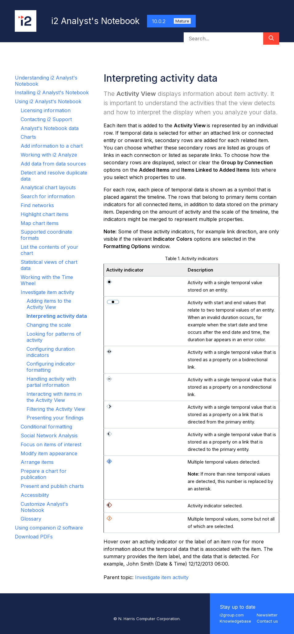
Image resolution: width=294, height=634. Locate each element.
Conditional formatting (46, 426)
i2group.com (232, 614)
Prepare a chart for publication (44, 474)
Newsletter (267, 614)
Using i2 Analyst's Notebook (48, 101)
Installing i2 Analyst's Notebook (52, 92)
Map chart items (40, 223)
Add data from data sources (53, 164)
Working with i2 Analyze (49, 155)
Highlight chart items (44, 214)
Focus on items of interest (51, 444)
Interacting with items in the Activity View (54, 397)
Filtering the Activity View (56, 409)
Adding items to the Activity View (49, 304)
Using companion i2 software (49, 528)
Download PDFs (34, 537)
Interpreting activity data (57, 316)
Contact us (267, 621)
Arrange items (37, 462)
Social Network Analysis (49, 435)
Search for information (48, 196)
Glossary (31, 519)
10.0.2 (171, 21)
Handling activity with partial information (51, 382)
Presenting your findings (55, 418)
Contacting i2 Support (46, 119)
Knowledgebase (235, 621)
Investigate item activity (47, 292)
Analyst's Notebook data (50, 128)
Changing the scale (49, 325)
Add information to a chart (52, 146)
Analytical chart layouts (48, 187)
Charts (28, 137)
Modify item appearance (49, 453)
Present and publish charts (52, 486)
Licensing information (46, 110)
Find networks (37, 205)
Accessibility (35, 495)
